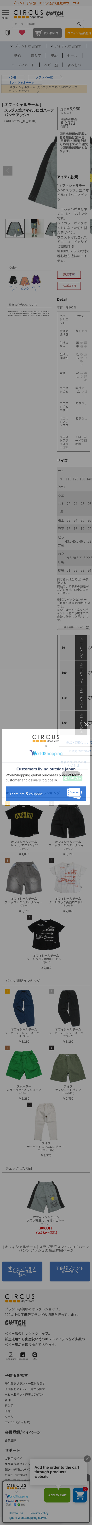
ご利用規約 (43, 1512)
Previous (7, 171)
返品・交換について (18, 1480)
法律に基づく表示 (17, 1512)
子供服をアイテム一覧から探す (25, 1389)
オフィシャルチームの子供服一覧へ (22, 1271)
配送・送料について (18, 1469)
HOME (13, 77)
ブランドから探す (27, 46)
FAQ (7, 1486)
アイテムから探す (68, 46)
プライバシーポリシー (71, 1512)
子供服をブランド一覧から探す (25, 1383)
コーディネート (22, 65)
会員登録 (10, 1440)
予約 (54, 55)
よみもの (74, 65)
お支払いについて (16, 1475)
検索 (79, 24)
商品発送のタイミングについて (25, 1464)
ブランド (41, 77)
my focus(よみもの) (17, 1422)
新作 (17, 55)
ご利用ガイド (13, 1458)
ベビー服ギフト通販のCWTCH (24, 1394)
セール (72, 55)
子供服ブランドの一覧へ (70, 1269)
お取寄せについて (80, 751)
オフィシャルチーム (21, 82)
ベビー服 (51, 65)
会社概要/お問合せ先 (26, 1496)
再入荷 (36, 55)
